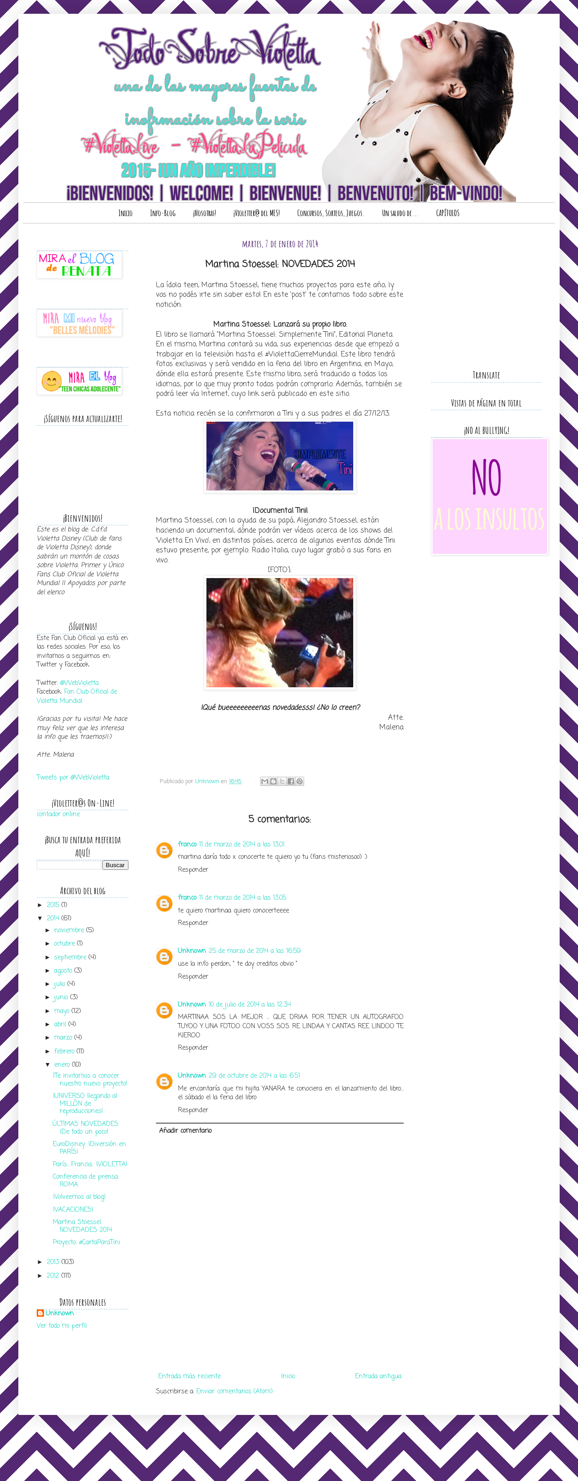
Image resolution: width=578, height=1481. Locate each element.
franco (187, 845)
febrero (65, 1052)
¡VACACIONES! (73, 1210)
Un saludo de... (400, 213)
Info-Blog (163, 213)
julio (60, 984)
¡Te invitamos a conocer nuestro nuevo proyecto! (90, 1080)
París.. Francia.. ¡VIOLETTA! (90, 1164)
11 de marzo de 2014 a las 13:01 (241, 845)
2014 (54, 919)
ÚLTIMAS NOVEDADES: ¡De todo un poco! (86, 1128)
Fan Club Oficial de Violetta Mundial (77, 696)
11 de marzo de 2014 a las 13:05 (242, 898)
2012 (54, 1276)
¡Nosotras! (204, 213)
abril (61, 1025)
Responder (193, 870)
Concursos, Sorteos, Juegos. (331, 213)
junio (62, 997)
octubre (65, 944)
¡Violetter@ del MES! (256, 213)
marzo (64, 1038)
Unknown (192, 951)
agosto (64, 971)
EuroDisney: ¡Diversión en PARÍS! (89, 1148)
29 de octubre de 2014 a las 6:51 (254, 1076)
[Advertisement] (279, 1356)
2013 (54, 1262)
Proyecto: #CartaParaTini (86, 1242)
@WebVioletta (79, 683)
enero (63, 1065)
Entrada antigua (378, 1376)
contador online (58, 814)
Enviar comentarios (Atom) (234, 1392)
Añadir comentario (185, 1131)
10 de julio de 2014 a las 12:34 (250, 1005)
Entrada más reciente (189, 1376)
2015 (54, 905)
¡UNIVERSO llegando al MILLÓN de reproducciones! (85, 1104)
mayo (63, 1011)
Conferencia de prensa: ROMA (86, 1181)
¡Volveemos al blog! (79, 1197)
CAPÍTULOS (448, 213)
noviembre (70, 930)
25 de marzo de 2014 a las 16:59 (255, 951)
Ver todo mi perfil (62, 1326)
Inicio (125, 213)
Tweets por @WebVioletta (73, 778)
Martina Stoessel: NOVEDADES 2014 (82, 1226)
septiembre (71, 958)
